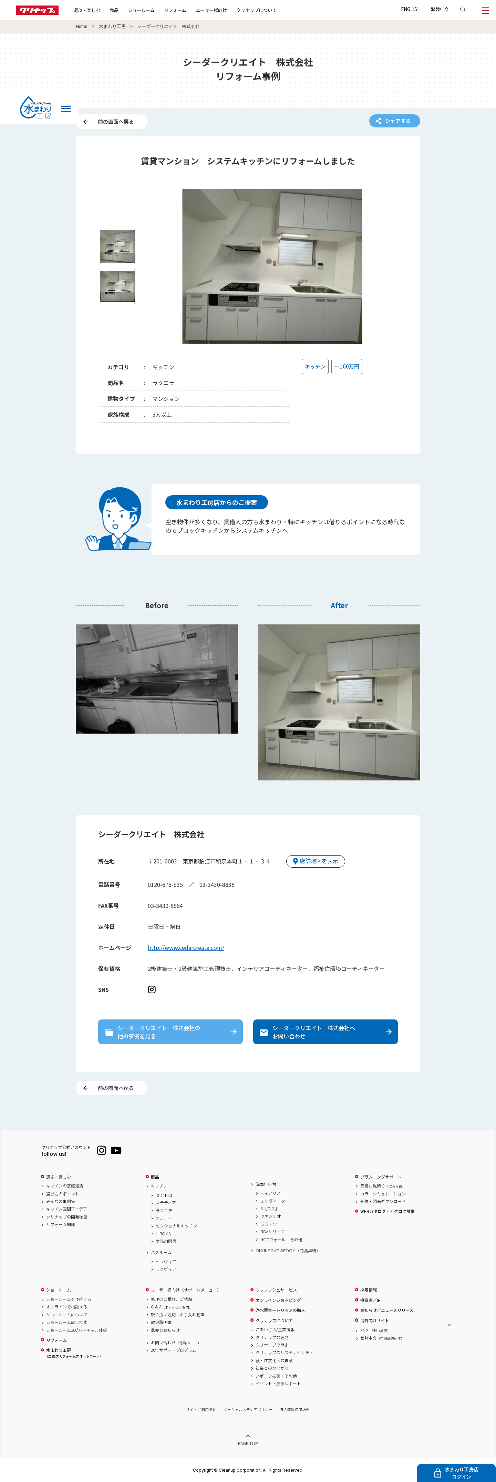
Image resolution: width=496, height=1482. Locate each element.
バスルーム (161, 1252)
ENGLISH (411, 9)
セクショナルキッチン (176, 1226)
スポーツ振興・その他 (276, 1376)
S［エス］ (269, 1208)
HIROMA (163, 1233)
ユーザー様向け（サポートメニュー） (186, 1290)
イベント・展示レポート (278, 1383)
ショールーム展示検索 (66, 1322)
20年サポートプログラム (173, 1350)
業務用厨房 (166, 1241)
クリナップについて (256, 10)
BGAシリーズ (272, 1231)
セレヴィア (166, 1261)
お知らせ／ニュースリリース (386, 1310)
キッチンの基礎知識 (64, 1186)
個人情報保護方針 (295, 1409)
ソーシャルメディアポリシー (248, 1409)
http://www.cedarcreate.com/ (186, 947)
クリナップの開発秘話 (66, 1217)
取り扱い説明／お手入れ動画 (178, 1314)
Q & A (172, 1306)
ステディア (166, 1202)
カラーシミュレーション (383, 1193)
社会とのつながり (272, 1368)
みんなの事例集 (60, 1201)
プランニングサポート (381, 1177)
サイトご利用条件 (201, 1409)
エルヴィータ (272, 1201)
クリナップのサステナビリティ (284, 1352)
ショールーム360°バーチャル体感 (76, 1330)
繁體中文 (440, 9)
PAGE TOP (248, 1443)
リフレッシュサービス (276, 1290)
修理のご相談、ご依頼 (171, 1299)
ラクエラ (164, 1210)
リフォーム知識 (60, 1224)
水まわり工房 (112, 26)
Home (81, 26)
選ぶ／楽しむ (58, 1177)
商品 (155, 1177)
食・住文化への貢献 (274, 1360)
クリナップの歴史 (272, 1345)
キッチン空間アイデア (66, 1209)
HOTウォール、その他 (281, 1239)
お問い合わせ (176, 1342)
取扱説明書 (161, 1322)
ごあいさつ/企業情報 (275, 1329)
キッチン (159, 1186)
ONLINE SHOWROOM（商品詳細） (288, 1250)
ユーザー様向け (211, 10)
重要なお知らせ (165, 1330)
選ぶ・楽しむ (86, 10)
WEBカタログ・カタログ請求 (387, 1211)
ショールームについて (66, 1314)
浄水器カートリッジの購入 (280, 1310)
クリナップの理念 (272, 1337)
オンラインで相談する (66, 1306)
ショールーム (141, 10)
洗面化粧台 (266, 1184)
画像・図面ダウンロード (383, 1201)
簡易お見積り (383, 1186)
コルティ (164, 1218)
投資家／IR (370, 1300)
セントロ (164, 1195)
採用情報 (368, 1290)
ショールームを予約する (69, 1299)
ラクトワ (268, 1224)
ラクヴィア (166, 1269)
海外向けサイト (374, 1320)
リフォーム (175, 10)
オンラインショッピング (278, 1300)
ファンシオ (270, 1216)
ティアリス (270, 1193)
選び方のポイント (62, 1193)
